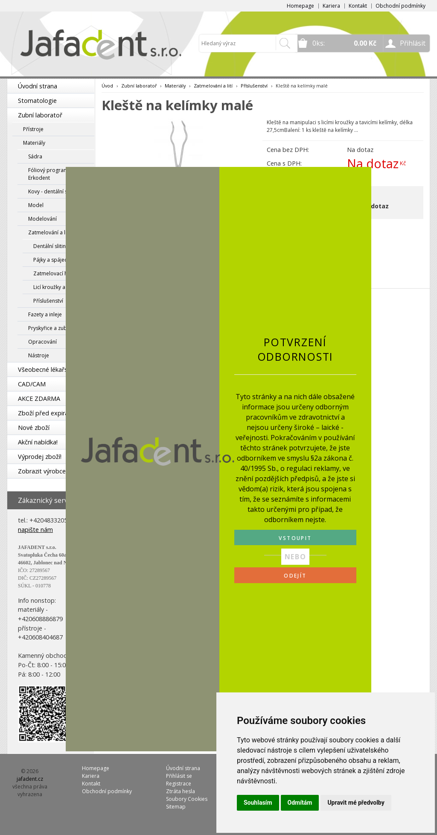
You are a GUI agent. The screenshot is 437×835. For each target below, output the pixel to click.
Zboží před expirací (45, 413)
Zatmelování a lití (49, 232)
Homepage (300, 5)
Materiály (34, 142)
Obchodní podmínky (400, 5)
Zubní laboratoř (40, 115)
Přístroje (33, 129)
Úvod (107, 85)
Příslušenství (48, 300)
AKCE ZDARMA (39, 398)
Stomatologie (37, 100)
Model (36, 205)
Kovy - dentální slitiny (53, 191)
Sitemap (176, 806)
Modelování (42, 218)
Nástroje (38, 355)
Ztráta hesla (180, 791)
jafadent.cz (30, 778)
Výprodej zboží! (39, 457)
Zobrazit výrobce (42, 471)
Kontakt (358, 5)
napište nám (35, 530)
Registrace (178, 783)
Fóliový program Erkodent (48, 173)
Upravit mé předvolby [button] (355, 802)
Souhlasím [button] (258, 802)
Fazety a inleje (45, 314)
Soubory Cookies (186, 799)
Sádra (35, 156)
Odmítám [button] (300, 802)
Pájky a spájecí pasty (58, 259)
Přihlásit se (179, 776)
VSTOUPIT (295, 538)
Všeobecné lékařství (46, 369)
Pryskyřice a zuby (49, 328)
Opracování (42, 341)
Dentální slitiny (50, 246)
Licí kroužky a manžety (60, 287)
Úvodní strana (37, 86)
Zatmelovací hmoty (56, 273)
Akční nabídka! (38, 442)
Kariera (331, 5)
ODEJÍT (295, 575)
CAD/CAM (32, 384)
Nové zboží (34, 427)
